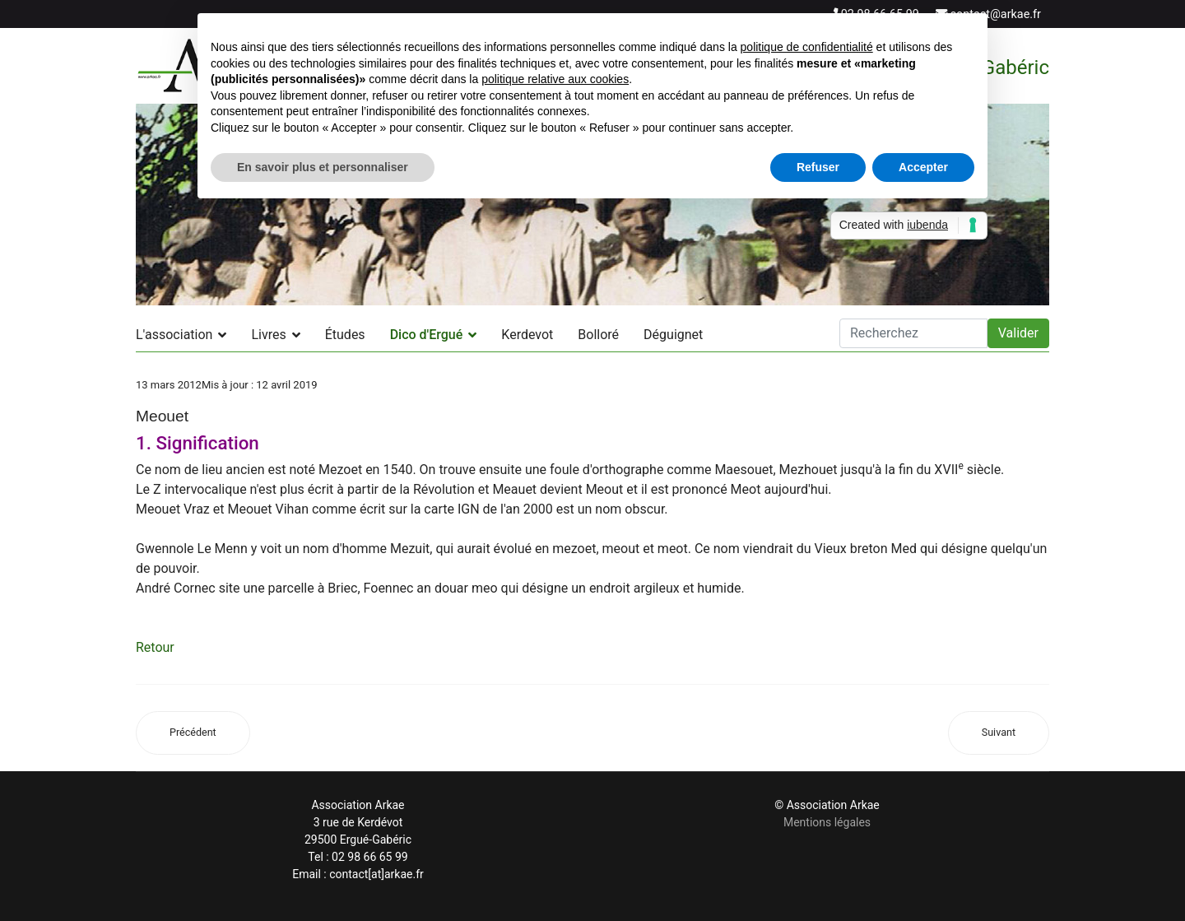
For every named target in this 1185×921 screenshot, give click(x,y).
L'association (174, 334)
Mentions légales (827, 822)
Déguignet (673, 334)
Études (345, 334)
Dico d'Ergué (426, 334)
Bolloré (598, 334)
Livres (268, 334)
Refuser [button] (818, 167)
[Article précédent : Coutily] (193, 733)
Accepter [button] (923, 167)
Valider (1018, 333)
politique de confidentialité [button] (807, 46)
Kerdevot (527, 334)
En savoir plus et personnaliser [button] (322, 167)
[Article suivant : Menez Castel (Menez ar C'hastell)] (998, 733)
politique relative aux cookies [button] (555, 79)
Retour (155, 647)
